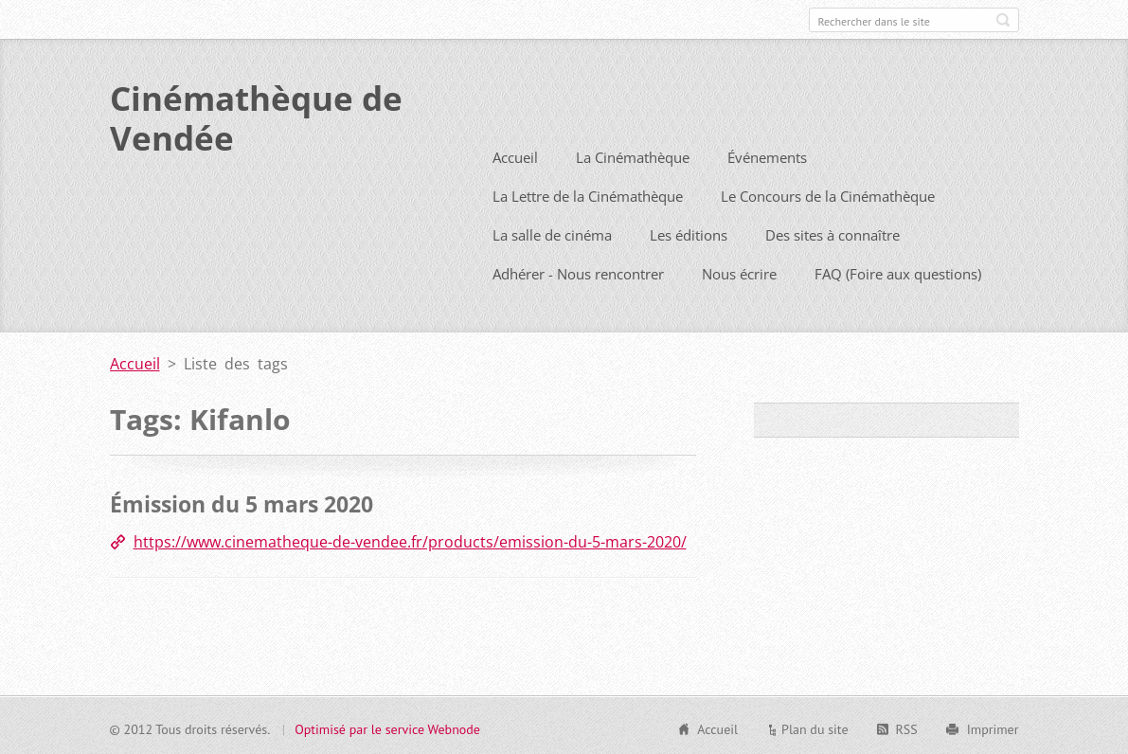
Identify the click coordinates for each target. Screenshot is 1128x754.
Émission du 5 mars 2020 (241, 502)
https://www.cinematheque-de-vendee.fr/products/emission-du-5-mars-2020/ (410, 539)
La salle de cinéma (552, 233)
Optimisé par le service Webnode (387, 726)
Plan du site (814, 726)
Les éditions (688, 233)
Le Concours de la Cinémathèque (828, 194)
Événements (767, 155)
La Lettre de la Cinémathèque (587, 194)
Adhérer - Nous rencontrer (578, 271)
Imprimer (993, 726)
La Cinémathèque (632, 155)
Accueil (515, 155)
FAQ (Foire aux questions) (898, 271)
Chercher (1003, 19)
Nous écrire (739, 271)
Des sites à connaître (832, 233)
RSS (907, 726)
